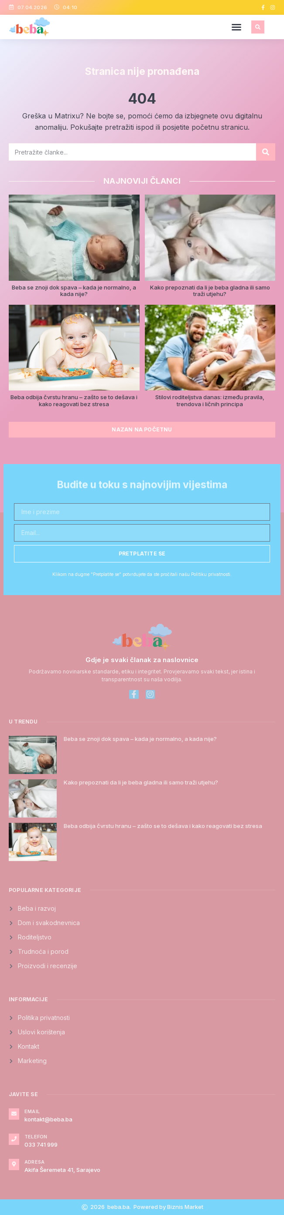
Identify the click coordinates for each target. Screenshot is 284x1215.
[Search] (265, 152)
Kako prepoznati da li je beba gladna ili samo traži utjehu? (210, 291)
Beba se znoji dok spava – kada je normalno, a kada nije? (74, 291)
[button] (236, 27)
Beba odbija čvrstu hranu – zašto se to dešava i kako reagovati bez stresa (73, 400)
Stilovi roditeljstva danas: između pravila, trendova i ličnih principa (209, 400)
